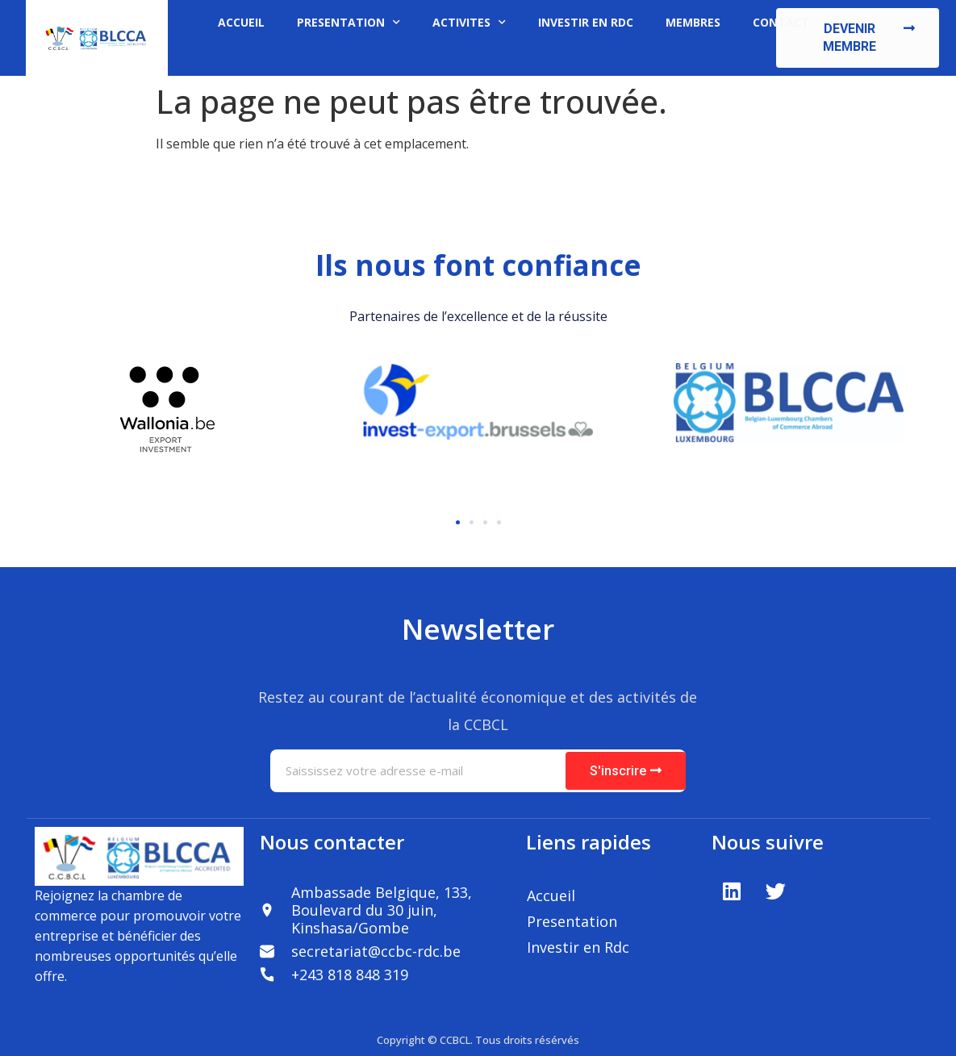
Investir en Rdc (578, 947)
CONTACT (781, 22)
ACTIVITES (469, 22)
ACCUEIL (241, 22)
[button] (857, 38)
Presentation (572, 921)
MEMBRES (693, 22)
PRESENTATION (348, 22)
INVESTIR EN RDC (585, 22)
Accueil (551, 895)
